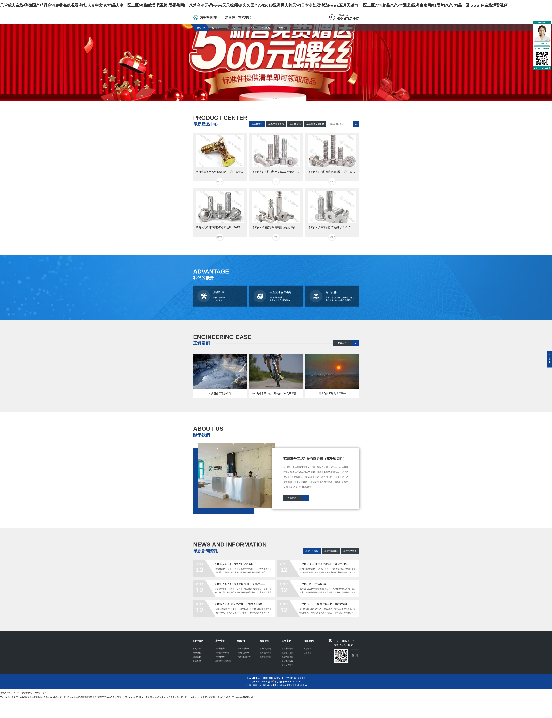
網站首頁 (201, 27)
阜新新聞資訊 (248, 27)
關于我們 (216, 27)
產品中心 (231, 27)
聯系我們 (281, 27)
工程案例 (266, 27)
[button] (273, 98)
